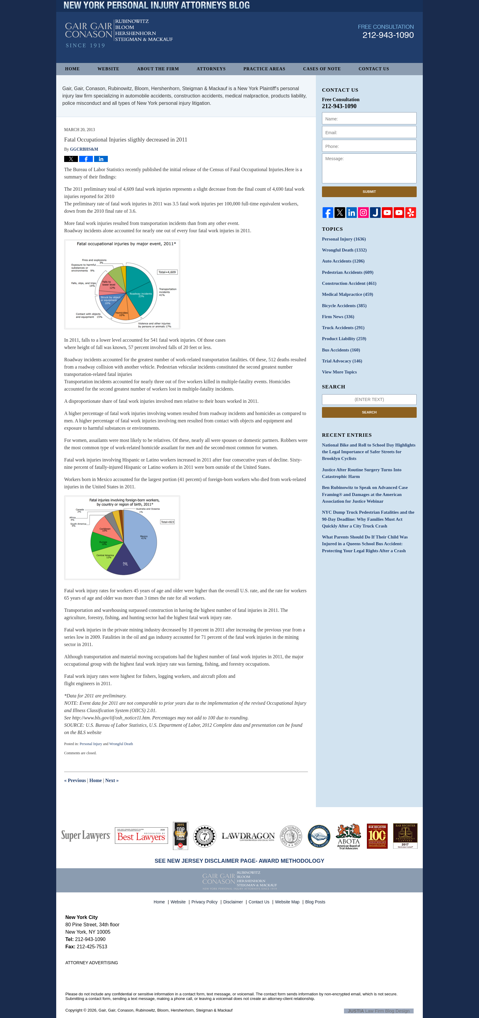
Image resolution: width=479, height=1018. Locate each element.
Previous (75, 780)
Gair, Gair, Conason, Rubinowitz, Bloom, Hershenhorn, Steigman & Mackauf (166, 1010)
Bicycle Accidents (343, 303)
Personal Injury (91, 744)
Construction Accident (347, 281)
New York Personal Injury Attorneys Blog (119, 43)
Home (72, 69)
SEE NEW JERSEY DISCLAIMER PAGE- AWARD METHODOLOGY (239, 861)
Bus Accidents (340, 346)
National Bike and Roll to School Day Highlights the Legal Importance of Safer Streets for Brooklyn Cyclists (368, 446)
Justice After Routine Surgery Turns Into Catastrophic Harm (359, 466)
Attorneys (211, 69)
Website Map (288, 900)
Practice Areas (264, 69)
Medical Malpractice (346, 292)
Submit (369, 191)
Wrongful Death (121, 744)
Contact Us (374, 69)
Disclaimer (234, 900)
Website (108, 69)
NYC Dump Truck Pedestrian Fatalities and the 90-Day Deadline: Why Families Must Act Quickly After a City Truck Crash (369, 510)
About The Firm (158, 69)
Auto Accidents (342, 260)
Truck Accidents (342, 324)
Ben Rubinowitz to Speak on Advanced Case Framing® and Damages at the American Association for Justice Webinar (362, 486)
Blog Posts (315, 900)
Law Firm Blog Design (384, 1010)
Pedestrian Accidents (346, 271)
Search (369, 407)
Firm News (337, 313)
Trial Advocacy (341, 356)
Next (112, 780)
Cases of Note (322, 69)
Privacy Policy (205, 900)
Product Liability (343, 335)
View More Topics (338, 367)
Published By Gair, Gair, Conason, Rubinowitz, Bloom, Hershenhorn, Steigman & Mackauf (386, 40)
